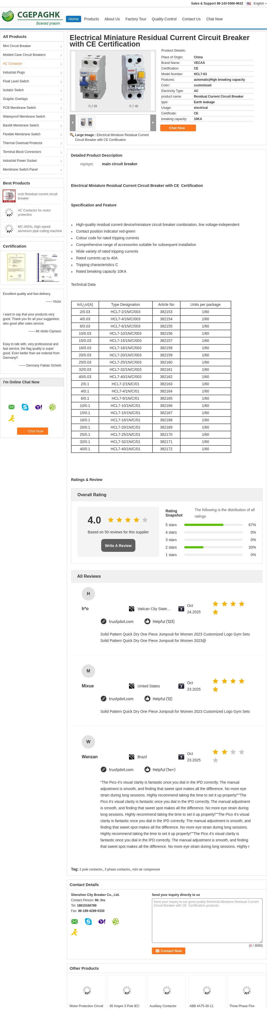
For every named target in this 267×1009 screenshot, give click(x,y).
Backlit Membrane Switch (21, 125)
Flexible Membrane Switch (22, 134)
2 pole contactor (91, 869)
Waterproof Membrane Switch (24, 116)
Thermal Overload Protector (22, 143)
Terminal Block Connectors (22, 152)
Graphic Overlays (15, 99)
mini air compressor (146, 869)
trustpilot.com (121, 621)
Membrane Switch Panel (20, 169)
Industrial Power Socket (20, 161)
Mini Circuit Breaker (17, 46)
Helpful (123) (164, 621)
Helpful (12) (162, 699)
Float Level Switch (16, 81)
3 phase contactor (117, 869)
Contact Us (191, 19)
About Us (112, 19)
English (260, 3)
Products (91, 19)
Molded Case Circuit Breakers (24, 55)
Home (73, 19)
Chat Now (214, 19)
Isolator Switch (13, 90)
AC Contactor (12, 64)
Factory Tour (135, 19)
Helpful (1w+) (164, 770)
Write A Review (118, 546)
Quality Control (164, 19)
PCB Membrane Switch (19, 108)
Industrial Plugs (14, 72)
